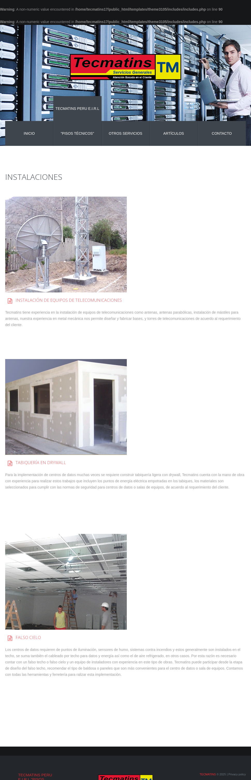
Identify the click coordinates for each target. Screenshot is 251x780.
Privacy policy (237, 774)
